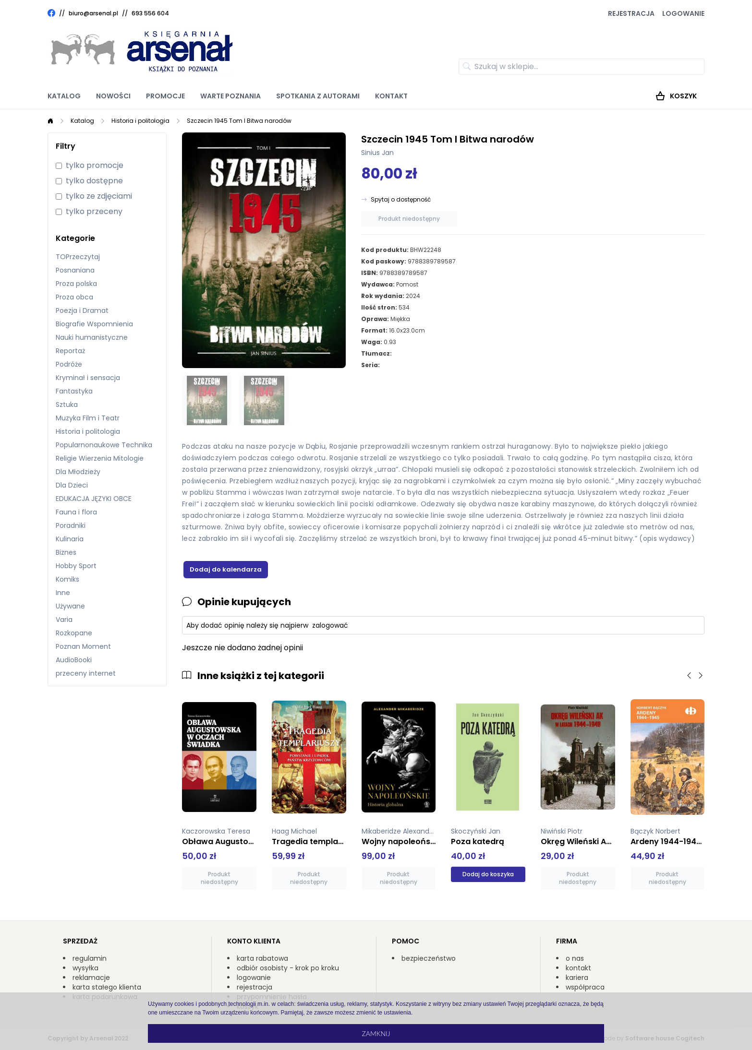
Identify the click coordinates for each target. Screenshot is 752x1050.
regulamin (90, 958)
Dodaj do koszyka (488, 874)
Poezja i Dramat (82, 310)
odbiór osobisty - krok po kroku (288, 968)
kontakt (578, 968)
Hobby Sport (76, 566)
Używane (70, 606)
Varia (64, 619)
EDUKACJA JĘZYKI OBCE (94, 498)
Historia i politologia (140, 121)
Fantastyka (74, 391)
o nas (575, 958)
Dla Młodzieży (78, 472)
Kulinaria (70, 539)
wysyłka (85, 968)
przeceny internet (86, 673)
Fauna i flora (76, 512)
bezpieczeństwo (428, 958)
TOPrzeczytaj (78, 257)
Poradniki (70, 525)
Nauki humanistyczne (92, 337)
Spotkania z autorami (318, 96)
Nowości (113, 96)
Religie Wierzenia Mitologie (100, 458)
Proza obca (74, 297)
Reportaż (70, 351)
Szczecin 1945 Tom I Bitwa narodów (239, 121)
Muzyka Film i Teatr (88, 418)
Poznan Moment (83, 646)
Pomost (407, 284)
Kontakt (391, 96)
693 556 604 (150, 13)
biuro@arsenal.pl (93, 13)
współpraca (585, 987)
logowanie (254, 977)
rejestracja (254, 987)
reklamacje (91, 977)
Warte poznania (230, 96)
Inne (63, 592)
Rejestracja (631, 13)
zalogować (330, 625)
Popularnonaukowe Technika (104, 445)
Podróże (69, 364)
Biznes (66, 552)
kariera (577, 977)
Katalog (64, 96)
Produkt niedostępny (409, 219)
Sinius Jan (377, 152)
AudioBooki (74, 660)
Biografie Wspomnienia (94, 324)
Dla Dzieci (72, 485)
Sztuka (67, 404)
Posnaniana (75, 270)
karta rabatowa (262, 958)
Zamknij (376, 1033)
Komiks (67, 579)
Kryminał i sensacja (88, 377)
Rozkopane (74, 633)
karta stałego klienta (107, 987)
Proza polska (76, 283)
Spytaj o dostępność (401, 199)
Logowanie (683, 13)
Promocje (165, 96)
